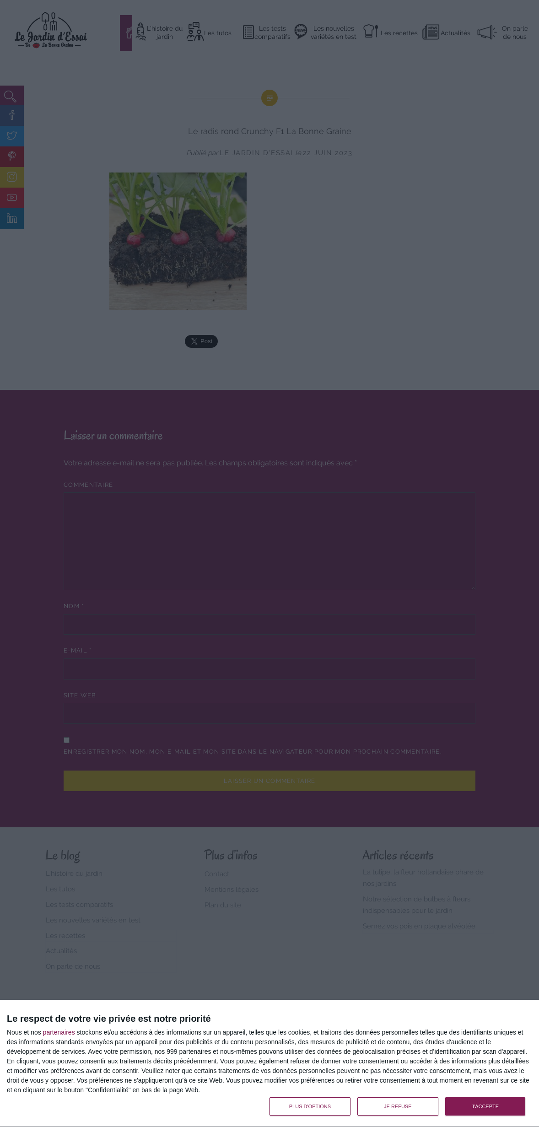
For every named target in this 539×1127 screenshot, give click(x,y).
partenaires (59, 1032)
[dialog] (269, 1063)
